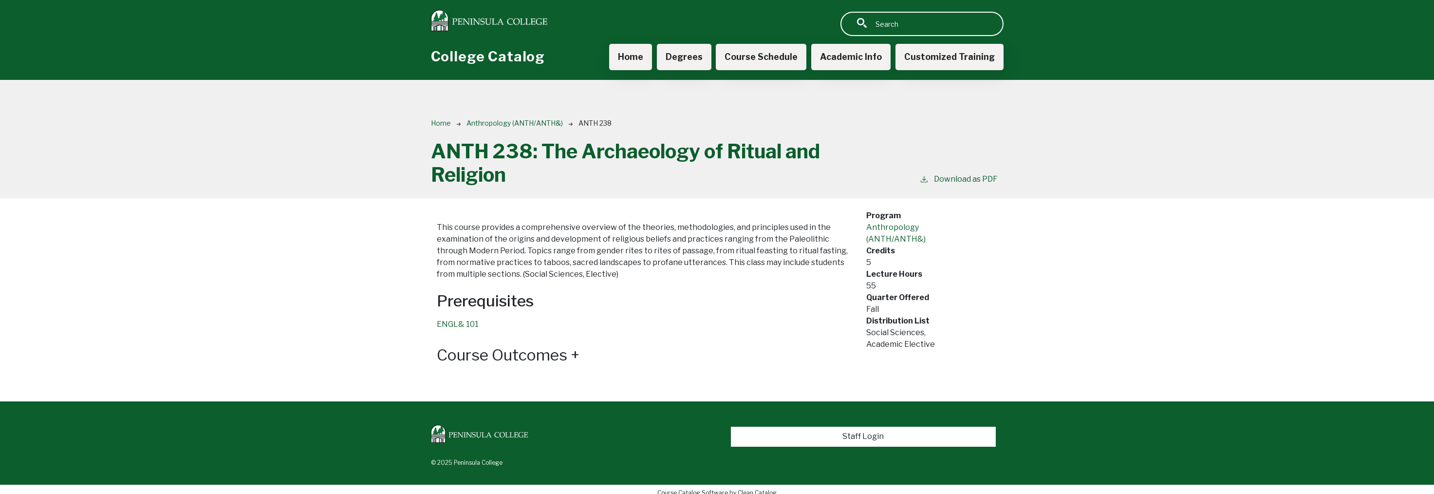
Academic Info (851, 57)
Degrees (684, 57)
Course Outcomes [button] (508, 355)
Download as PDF (958, 178)
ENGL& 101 (458, 324)
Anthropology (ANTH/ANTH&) (514, 123)
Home (630, 57)
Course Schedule (761, 57)
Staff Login (863, 436)
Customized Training (949, 57)
